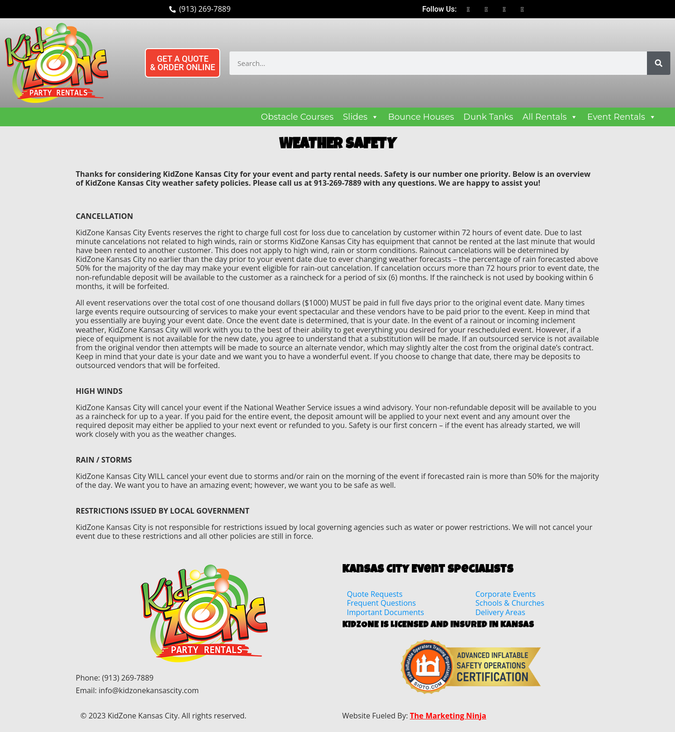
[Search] (658, 63)
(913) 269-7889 (127, 678)
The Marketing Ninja (448, 715)
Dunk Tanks (488, 117)
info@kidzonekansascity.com (149, 690)
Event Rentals (621, 117)
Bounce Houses (421, 117)
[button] (184, 63)
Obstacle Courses (297, 117)
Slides (361, 117)
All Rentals (550, 117)
